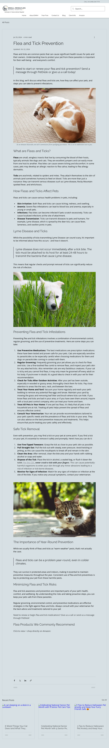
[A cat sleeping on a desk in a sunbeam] (18, 713)
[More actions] (94, 37)
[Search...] (87, 8)
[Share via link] (31, 680)
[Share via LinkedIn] (25, 680)
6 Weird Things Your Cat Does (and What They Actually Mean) (16, 727)
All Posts (5, 22)
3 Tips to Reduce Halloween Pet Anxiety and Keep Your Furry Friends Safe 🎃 (90, 727)
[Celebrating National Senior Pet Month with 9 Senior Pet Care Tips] (54, 713)
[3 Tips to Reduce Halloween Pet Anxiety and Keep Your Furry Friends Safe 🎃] (91, 713)
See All (104, 700)
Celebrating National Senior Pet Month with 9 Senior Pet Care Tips (54, 727)
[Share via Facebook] (14, 680)
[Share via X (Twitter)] (20, 680)
